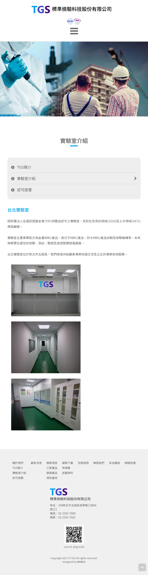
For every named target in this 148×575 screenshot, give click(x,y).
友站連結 (114, 463)
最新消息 (36, 463)
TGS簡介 (24, 167)
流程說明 (83, 463)
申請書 (66, 468)
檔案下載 (67, 463)
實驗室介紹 (26, 178)
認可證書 (24, 189)
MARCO (81, 561)
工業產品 (52, 468)
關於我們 (18, 463)
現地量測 (52, 478)
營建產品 (52, 473)
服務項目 (52, 463)
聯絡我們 (98, 463)
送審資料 (67, 473)
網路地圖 (130, 463)
